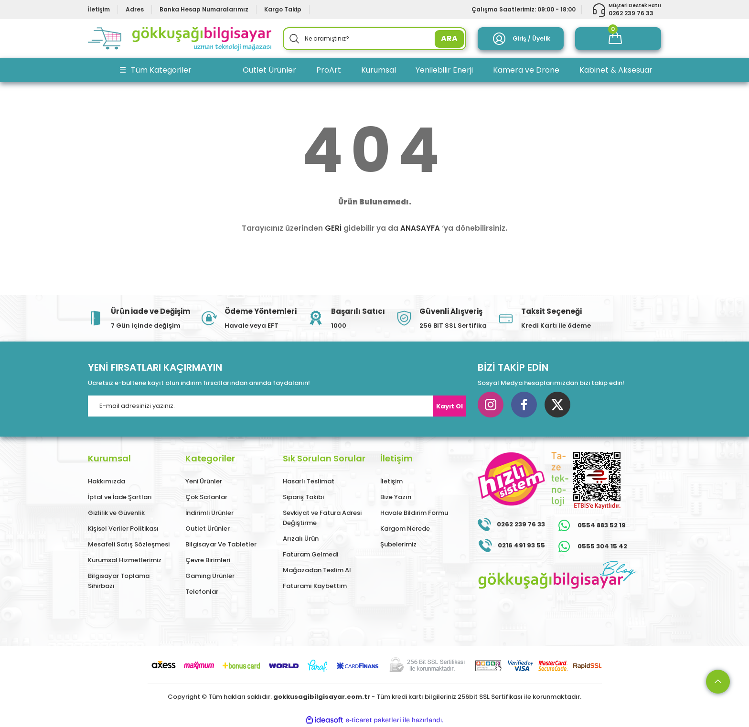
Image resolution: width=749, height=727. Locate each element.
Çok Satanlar (206, 497)
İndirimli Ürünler (209, 512)
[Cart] (618, 38)
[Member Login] (521, 38)
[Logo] (179, 39)
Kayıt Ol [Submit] (449, 406)
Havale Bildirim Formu (414, 512)
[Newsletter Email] (277, 406)
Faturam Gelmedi (310, 554)
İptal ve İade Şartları (120, 497)
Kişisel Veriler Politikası (123, 528)
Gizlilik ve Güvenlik (116, 512)
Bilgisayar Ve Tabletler (221, 544)
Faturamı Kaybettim (315, 585)
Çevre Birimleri (207, 560)
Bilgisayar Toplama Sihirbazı (119, 580)
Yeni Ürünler (203, 481)
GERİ (333, 228)
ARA (449, 38)
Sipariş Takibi (303, 497)
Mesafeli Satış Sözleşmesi (129, 544)
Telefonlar (201, 591)
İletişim (391, 481)
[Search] (374, 38)
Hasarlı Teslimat (308, 481)
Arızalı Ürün (301, 538)
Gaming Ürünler (210, 575)
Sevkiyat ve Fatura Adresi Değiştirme (322, 517)
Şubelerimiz (398, 544)
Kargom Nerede (405, 528)
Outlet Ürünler (207, 528)
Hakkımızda (106, 481)
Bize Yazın (395, 497)
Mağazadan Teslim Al (317, 570)
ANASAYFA (420, 228)
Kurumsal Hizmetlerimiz (124, 560)
